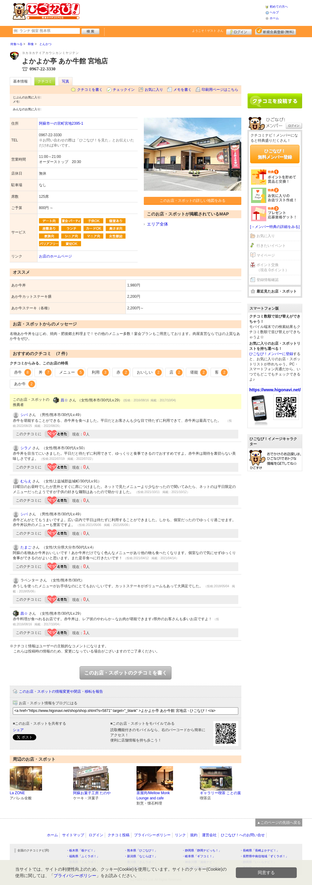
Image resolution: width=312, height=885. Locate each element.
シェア (18, 730)
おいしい (149, 372)
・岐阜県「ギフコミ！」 (198, 856)
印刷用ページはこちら (220, 89)
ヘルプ (274, 12)
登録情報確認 (267, 280)
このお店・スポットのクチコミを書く (125, 672)
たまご (25, 547)
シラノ (25, 448)
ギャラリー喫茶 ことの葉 (220, 793)
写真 (65, 81)
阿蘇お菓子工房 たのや (92, 793)
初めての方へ (279, 6)
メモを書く (182, 89)
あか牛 (24, 384)
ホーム (274, 18)
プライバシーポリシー (152, 835)
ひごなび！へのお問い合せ (243, 835)
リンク (180, 835)
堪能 (198, 372)
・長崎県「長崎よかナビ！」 (259, 850)
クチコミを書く (90, 89)
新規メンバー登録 (275, 31)
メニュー (71, 372)
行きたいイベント (271, 245)
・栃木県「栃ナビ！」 (81, 850)
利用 (100, 372)
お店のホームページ (55, 256)
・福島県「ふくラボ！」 (83, 856)
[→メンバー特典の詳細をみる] (275, 227)
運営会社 (209, 835)
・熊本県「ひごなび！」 (141, 850)
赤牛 (22, 372)
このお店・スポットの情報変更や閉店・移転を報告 (61, 691)
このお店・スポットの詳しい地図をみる (192, 200)
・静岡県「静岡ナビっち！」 (202, 850)
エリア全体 (157, 224)
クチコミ (44, 81)
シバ (24, 415)
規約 (193, 835)
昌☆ (64, 400)
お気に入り (154, 89)
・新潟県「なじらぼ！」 (141, 856)
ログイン (239, 31)
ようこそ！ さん (207, 30)
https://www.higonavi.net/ (275, 389)
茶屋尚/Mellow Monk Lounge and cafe (153, 795)
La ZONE (17, 793)
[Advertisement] (172, 12)
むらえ (25, 481)
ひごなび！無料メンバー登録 (275, 153)
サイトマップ (73, 835)
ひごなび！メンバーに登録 (271, 354)
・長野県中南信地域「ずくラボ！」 (264, 856)
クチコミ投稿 (118, 835)
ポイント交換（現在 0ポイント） (273, 267)
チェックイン (124, 89)
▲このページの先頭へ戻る (279, 822)
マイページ (266, 255)
